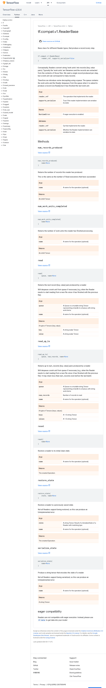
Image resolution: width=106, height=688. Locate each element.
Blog (34, 662)
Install (28, 3)
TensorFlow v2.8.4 (12, 9)
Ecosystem (61, 3)
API (49, 26)
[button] (15, 22)
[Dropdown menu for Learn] (42, 2)
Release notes (75, 665)
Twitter (35, 669)
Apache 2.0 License (72, 633)
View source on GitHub (49, 41)
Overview (6, 15)
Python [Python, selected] (17, 15)
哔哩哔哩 (36, 673)
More (41, 15)
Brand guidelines (76, 673)
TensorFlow (41, 26)
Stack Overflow (75, 669)
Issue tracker (74, 662)
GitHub (98, 3)
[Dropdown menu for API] (52, 2)
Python (70, 26)
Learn (37, 3)
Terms (35, 685)
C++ (25, 15)
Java (33, 15)
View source (43, 153)
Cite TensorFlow (75, 676)
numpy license (50, 638)
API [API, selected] (48, 3)
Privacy (42, 685)
